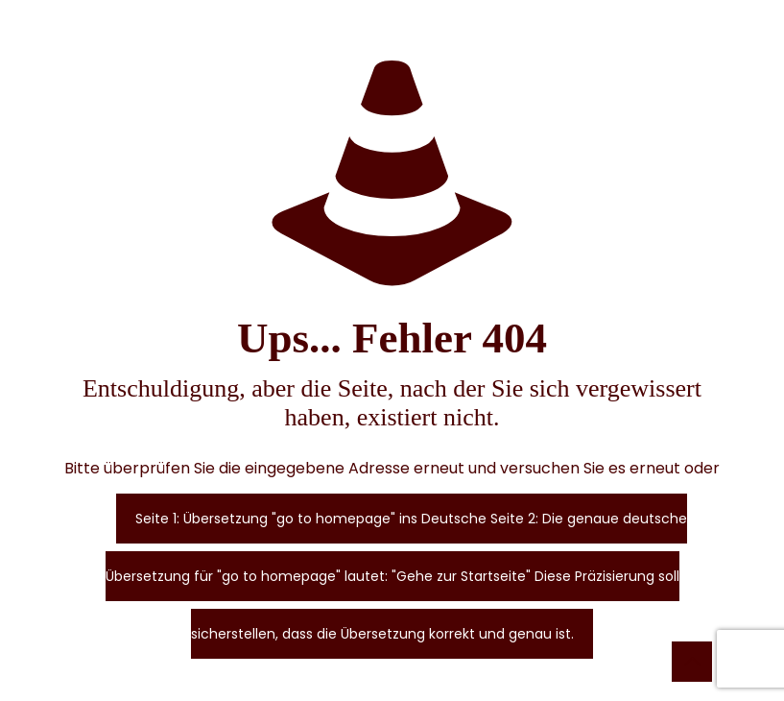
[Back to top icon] (692, 661)
